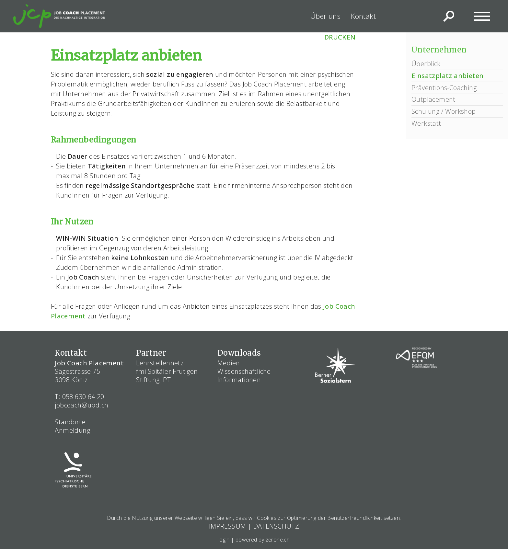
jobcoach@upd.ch (81, 405)
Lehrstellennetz (159, 363)
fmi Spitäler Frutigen (167, 371)
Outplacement (433, 99)
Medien (228, 363)
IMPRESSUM (227, 526)
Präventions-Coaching (444, 87)
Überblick (426, 63)
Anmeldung (72, 430)
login (224, 539)
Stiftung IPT (153, 379)
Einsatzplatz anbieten (447, 75)
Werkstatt (426, 123)
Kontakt (363, 16)
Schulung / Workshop (443, 111)
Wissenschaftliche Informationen (244, 375)
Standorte (70, 421)
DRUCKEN (340, 37)
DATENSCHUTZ (276, 526)
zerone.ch (278, 539)
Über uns (325, 16)
